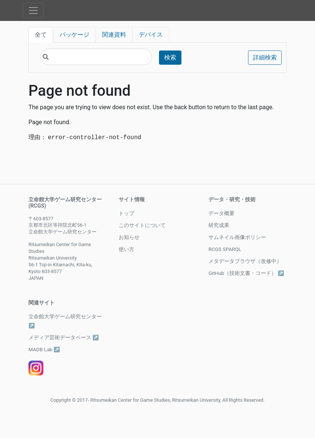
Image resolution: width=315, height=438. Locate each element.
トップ (126, 213)
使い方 (126, 249)
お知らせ (129, 237)
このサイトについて (142, 225)
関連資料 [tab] (114, 34)
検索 (170, 57)
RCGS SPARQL (224, 249)
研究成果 (218, 225)
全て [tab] (41, 34)
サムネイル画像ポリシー (237, 237)
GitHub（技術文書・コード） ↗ (246, 273)
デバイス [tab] (151, 34)
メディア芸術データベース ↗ (63, 337)
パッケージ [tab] (74, 34)
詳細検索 (265, 57)
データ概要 (221, 213)
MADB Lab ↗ (44, 349)
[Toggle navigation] (33, 10)
